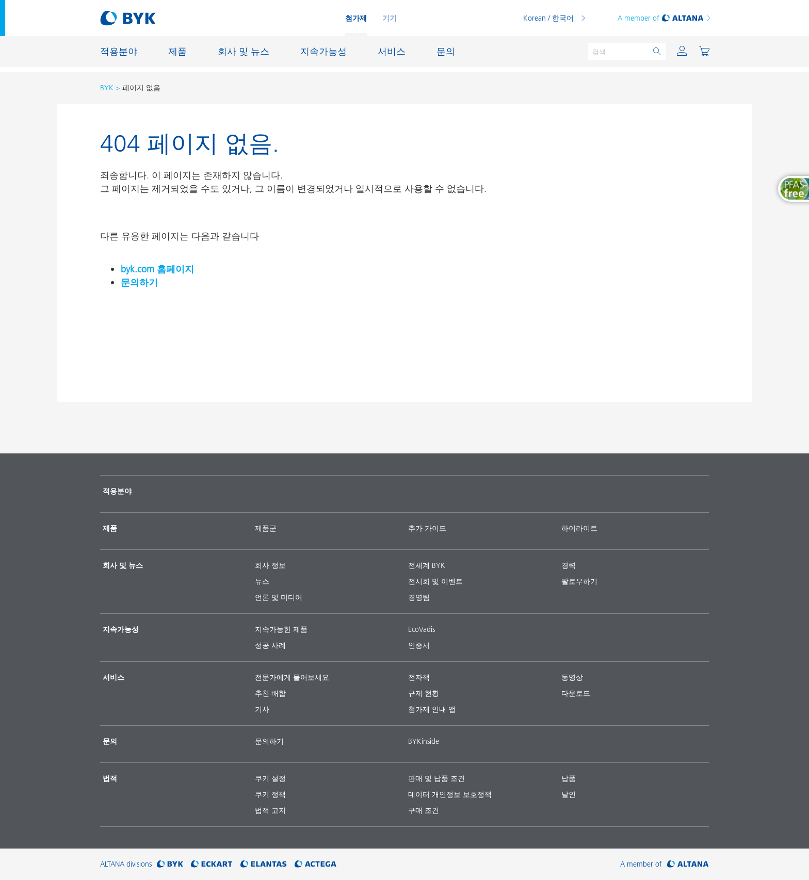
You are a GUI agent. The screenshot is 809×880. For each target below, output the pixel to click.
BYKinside (423, 741)
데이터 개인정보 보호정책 (450, 794)
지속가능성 (121, 629)
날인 (568, 794)
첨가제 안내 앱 (432, 709)
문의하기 (139, 282)
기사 (262, 709)
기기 (389, 18)
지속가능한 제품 (281, 629)
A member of (665, 18)
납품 (568, 778)
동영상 (572, 677)
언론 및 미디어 (278, 597)
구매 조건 (423, 810)
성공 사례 (270, 645)
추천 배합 (270, 693)
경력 (568, 565)
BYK (107, 87)
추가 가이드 (427, 528)
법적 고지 (270, 810)
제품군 (266, 528)
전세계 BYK (426, 565)
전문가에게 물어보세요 (292, 677)
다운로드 (575, 693)
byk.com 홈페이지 (157, 269)
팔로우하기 (579, 581)
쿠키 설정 (270, 778)
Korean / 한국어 (548, 18)
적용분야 (117, 491)
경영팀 (419, 597)
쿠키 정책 (270, 794)
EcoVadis (421, 629)
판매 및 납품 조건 (436, 778)
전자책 (419, 677)
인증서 (419, 645)
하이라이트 (579, 528)
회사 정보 (270, 565)
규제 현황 (423, 693)
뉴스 (262, 581)
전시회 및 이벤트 (435, 581)
